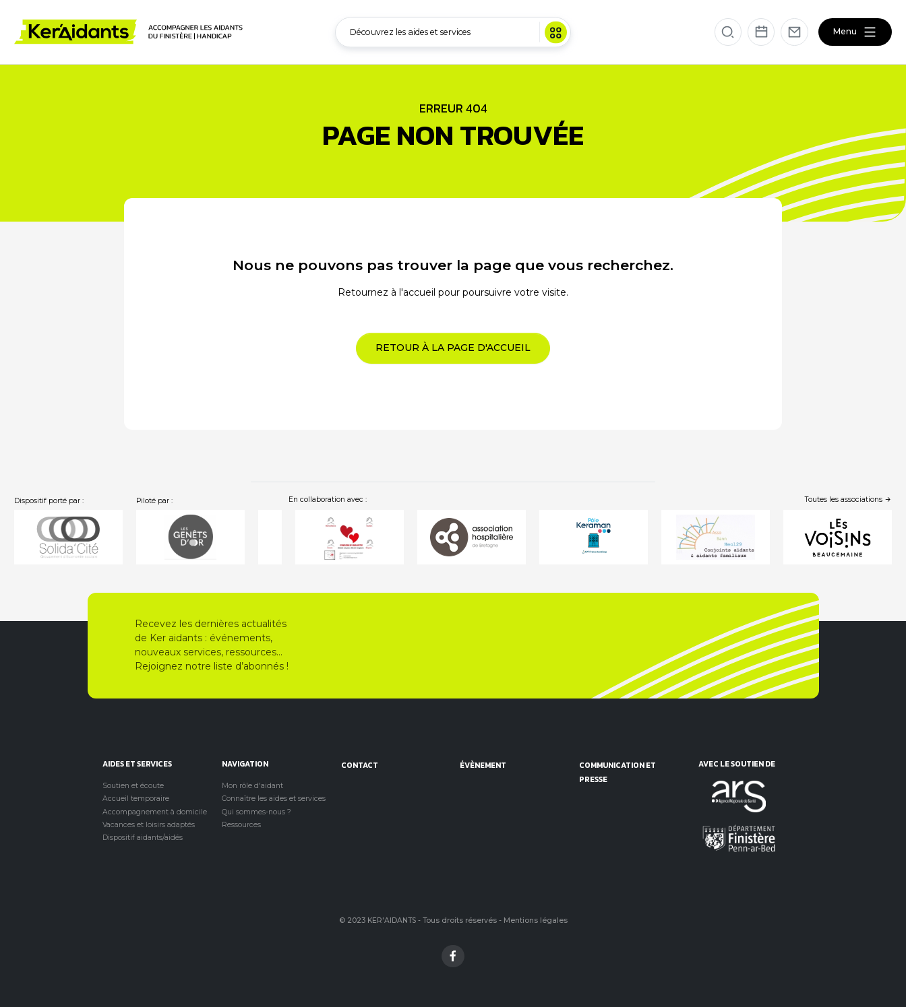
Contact (359, 765)
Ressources (241, 824)
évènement (483, 765)
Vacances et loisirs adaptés (148, 824)
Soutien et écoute (133, 785)
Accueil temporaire (135, 798)
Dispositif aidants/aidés (142, 837)
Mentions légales (536, 920)
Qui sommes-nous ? (256, 812)
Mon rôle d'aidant (252, 785)
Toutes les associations (848, 499)
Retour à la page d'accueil (453, 348)
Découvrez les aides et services (458, 32)
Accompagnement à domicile (154, 812)
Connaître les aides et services (274, 798)
